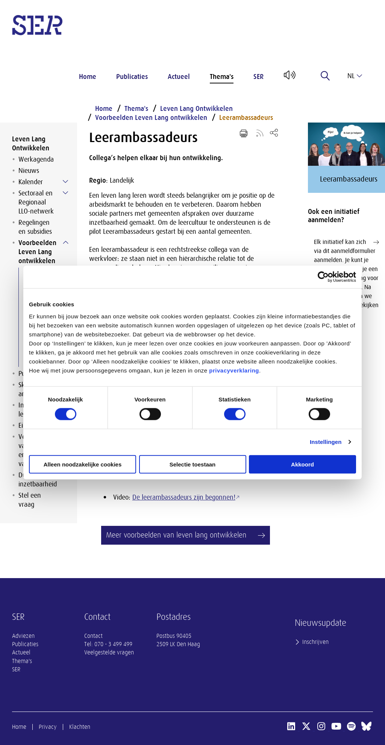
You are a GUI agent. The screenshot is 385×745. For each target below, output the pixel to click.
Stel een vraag (29, 500)
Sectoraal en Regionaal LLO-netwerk (36, 202)
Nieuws (28, 170)
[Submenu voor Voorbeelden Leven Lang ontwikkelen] (65, 242)
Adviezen (23, 636)
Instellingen (326, 442)
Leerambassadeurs (246, 117)
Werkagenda (36, 159)
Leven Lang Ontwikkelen (30, 143)
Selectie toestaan (193, 464)
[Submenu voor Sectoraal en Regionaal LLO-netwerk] (65, 193)
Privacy (48, 727)
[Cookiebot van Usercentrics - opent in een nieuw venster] (323, 277)
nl (354, 75)
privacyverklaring (234, 370)
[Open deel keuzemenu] (274, 132)
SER (258, 76)
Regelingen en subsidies (35, 227)
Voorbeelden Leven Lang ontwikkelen (37, 252)
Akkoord (302, 464)
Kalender (30, 182)
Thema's (221, 76)
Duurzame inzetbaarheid (37, 479)
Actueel (179, 76)
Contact (93, 636)
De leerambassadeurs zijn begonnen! (183, 497)
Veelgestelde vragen (109, 652)
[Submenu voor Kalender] (65, 181)
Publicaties (132, 76)
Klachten (79, 727)
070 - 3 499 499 (113, 644)
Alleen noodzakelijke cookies (83, 464)
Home (87, 76)
